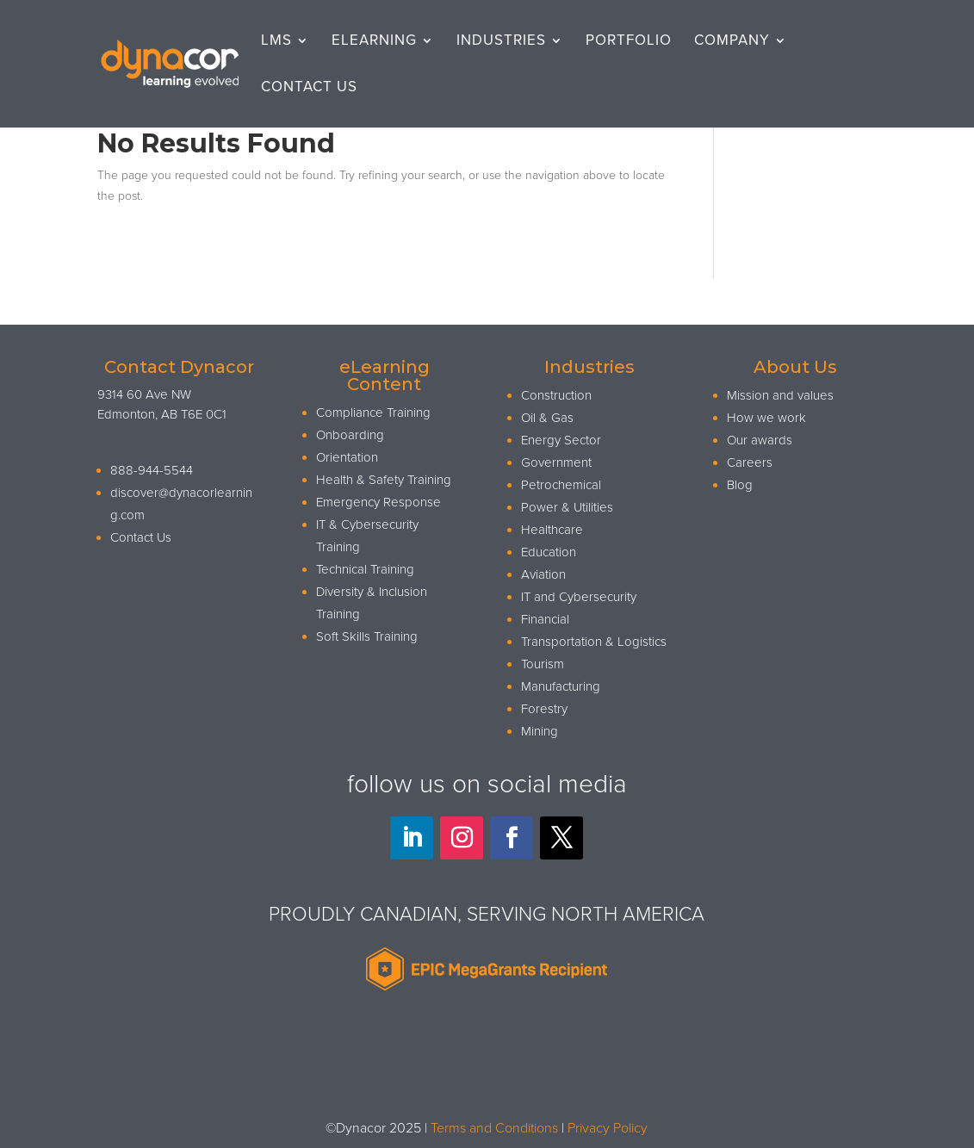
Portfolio (629, 41)
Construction (556, 395)
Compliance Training (373, 412)
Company (732, 41)
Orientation (347, 457)
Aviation (543, 574)
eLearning (374, 41)
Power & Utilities (567, 507)
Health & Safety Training (383, 479)
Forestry (544, 709)
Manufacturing (560, 686)
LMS (276, 41)
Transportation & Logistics (594, 641)
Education (548, 552)
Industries (501, 41)
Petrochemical (561, 485)
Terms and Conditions (494, 1128)
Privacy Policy (608, 1128)
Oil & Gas (547, 417)
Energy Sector (561, 440)
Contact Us (309, 88)
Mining (539, 731)
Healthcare (552, 529)
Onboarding (350, 435)
